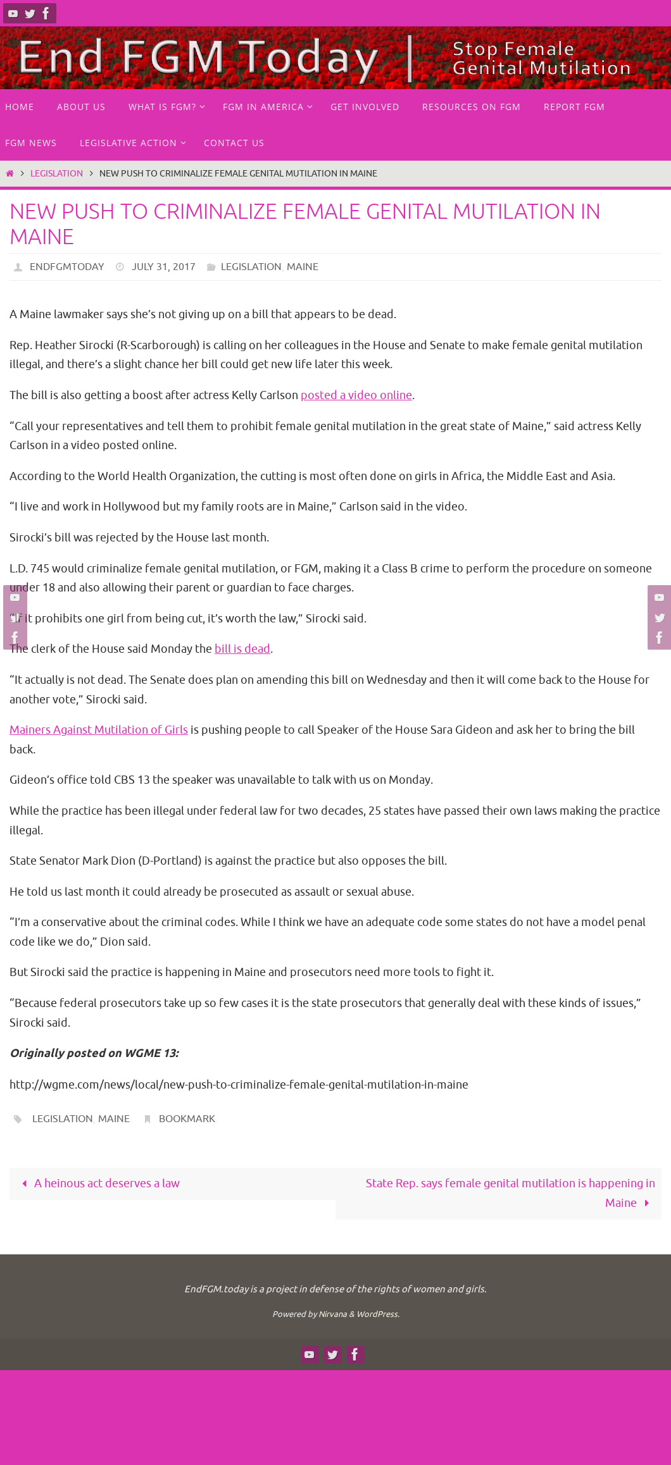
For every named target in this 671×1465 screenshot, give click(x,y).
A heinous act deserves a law (98, 1183)
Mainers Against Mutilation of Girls (98, 730)
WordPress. (377, 1314)
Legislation (56, 173)
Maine (302, 267)
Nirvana (332, 1314)
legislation (62, 1119)
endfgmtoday (67, 267)
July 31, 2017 (164, 267)
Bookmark (187, 1119)
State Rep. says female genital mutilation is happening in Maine (510, 1193)
